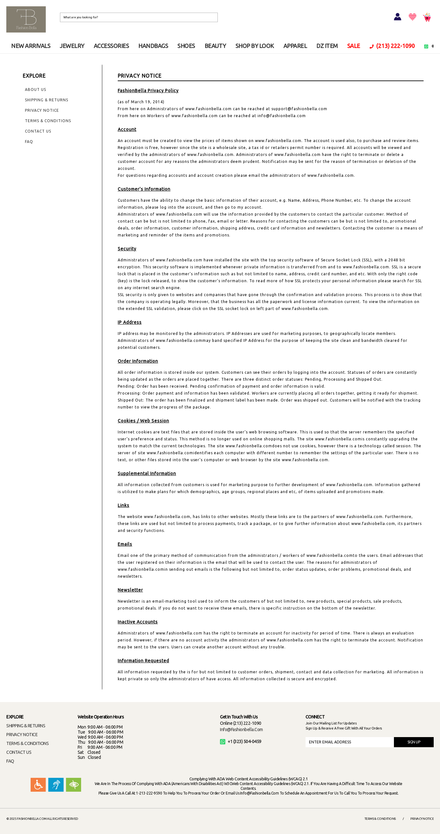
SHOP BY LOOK (254, 46)
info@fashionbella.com (241, 729)
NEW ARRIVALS (30, 46)
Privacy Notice (42, 110)
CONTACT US (18, 752)
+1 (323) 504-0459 (240, 741)
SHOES (186, 46)
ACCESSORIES (111, 46)
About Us (35, 89)
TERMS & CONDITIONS (27, 743)
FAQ (29, 142)
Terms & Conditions (48, 121)
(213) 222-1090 (392, 46)
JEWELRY (72, 46)
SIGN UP (413, 742)
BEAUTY (215, 46)
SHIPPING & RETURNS (25, 725)
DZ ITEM (327, 46)
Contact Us (38, 131)
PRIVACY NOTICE (22, 734)
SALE (353, 46)
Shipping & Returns (46, 100)
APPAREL (295, 46)
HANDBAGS (153, 46)
